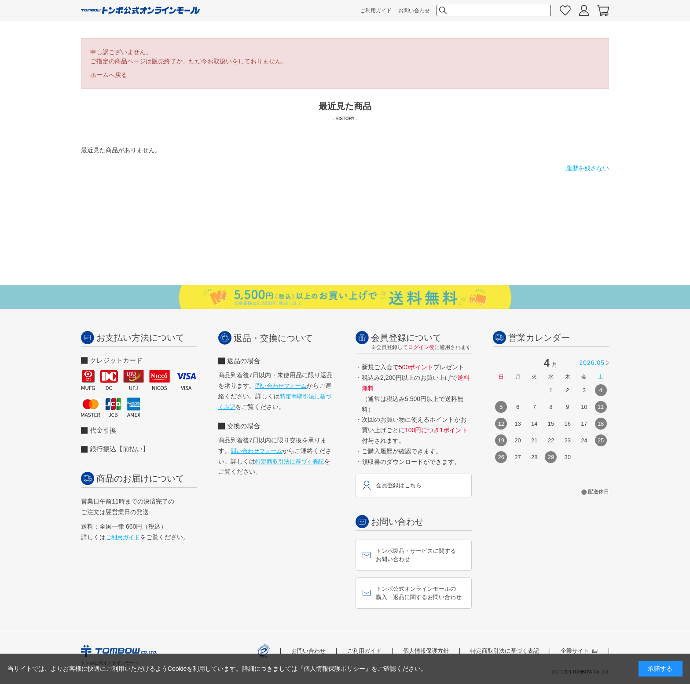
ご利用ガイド (376, 10)
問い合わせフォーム (281, 385)
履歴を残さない (587, 168)
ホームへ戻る (108, 74)
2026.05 (592, 362)
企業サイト (579, 650)
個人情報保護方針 (426, 650)
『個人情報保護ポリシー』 (334, 668)
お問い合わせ (414, 10)
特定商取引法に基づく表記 (289, 461)
